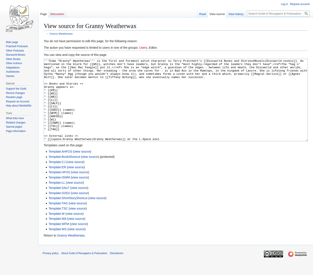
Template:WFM (58, 240)
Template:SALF (58, 204)
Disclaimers (116, 269)
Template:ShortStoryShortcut (67, 214)
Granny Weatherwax (61, 33)
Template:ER (57, 183)
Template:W (56, 230)
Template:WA (57, 235)
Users (143, 47)
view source (82, 168)
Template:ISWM (59, 193)
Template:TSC (58, 225)
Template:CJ (56, 178)
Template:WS (57, 245)
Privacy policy (50, 269)
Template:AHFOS (60, 168)
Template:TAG (58, 219)
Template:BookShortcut (64, 173)
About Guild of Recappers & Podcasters (84, 269)
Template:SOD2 (59, 209)
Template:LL (56, 199)
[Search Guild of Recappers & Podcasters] (278, 13)
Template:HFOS (59, 188)
